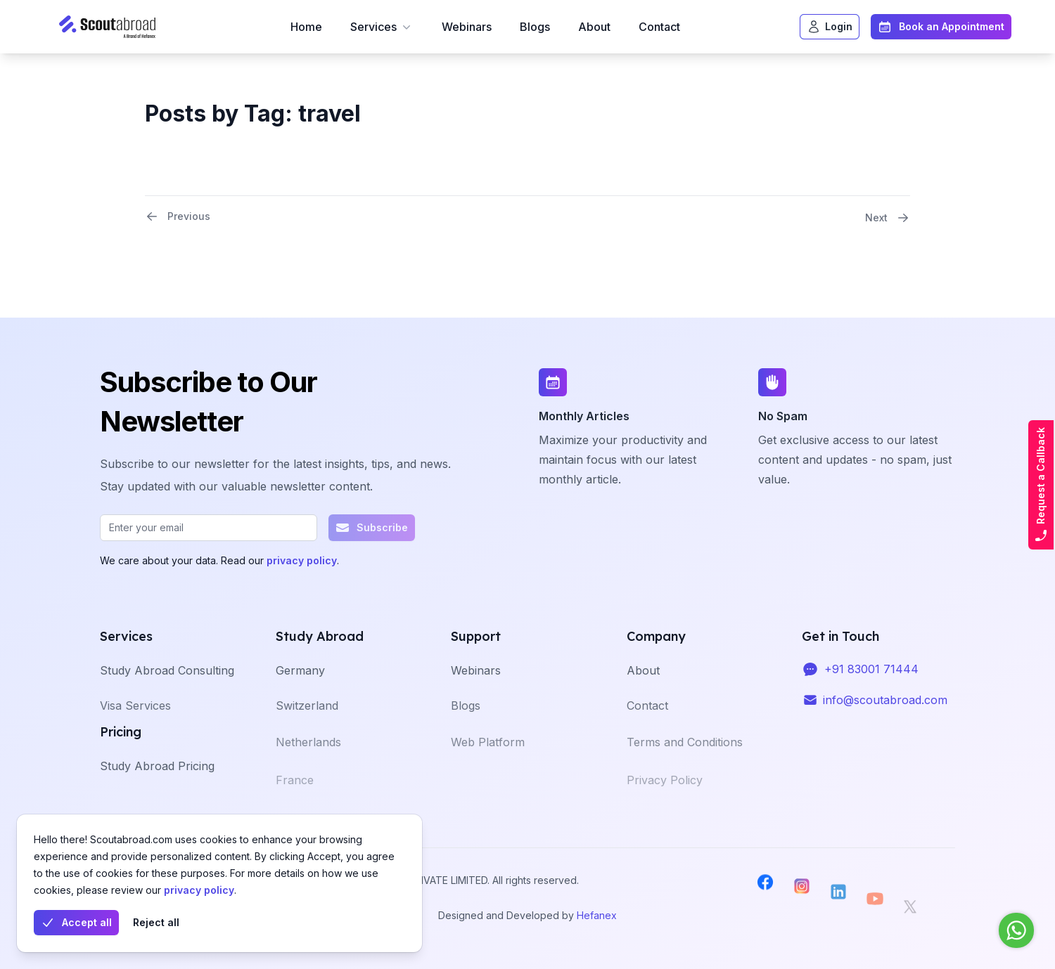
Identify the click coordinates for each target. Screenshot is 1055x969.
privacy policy (199, 890)
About (594, 27)
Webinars (467, 27)
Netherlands (308, 764)
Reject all (156, 922)
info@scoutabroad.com (885, 710)
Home (306, 27)
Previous (177, 216)
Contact (659, 27)
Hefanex (597, 915)
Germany (300, 686)
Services (382, 27)
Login (829, 27)
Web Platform (488, 764)
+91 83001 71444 (871, 679)
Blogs (535, 27)
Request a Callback (1041, 484)
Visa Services (135, 724)
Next (887, 218)
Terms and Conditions (685, 764)
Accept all (76, 923)
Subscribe (371, 528)
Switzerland (307, 724)
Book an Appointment (941, 27)
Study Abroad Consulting (167, 686)
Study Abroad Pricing (157, 781)
